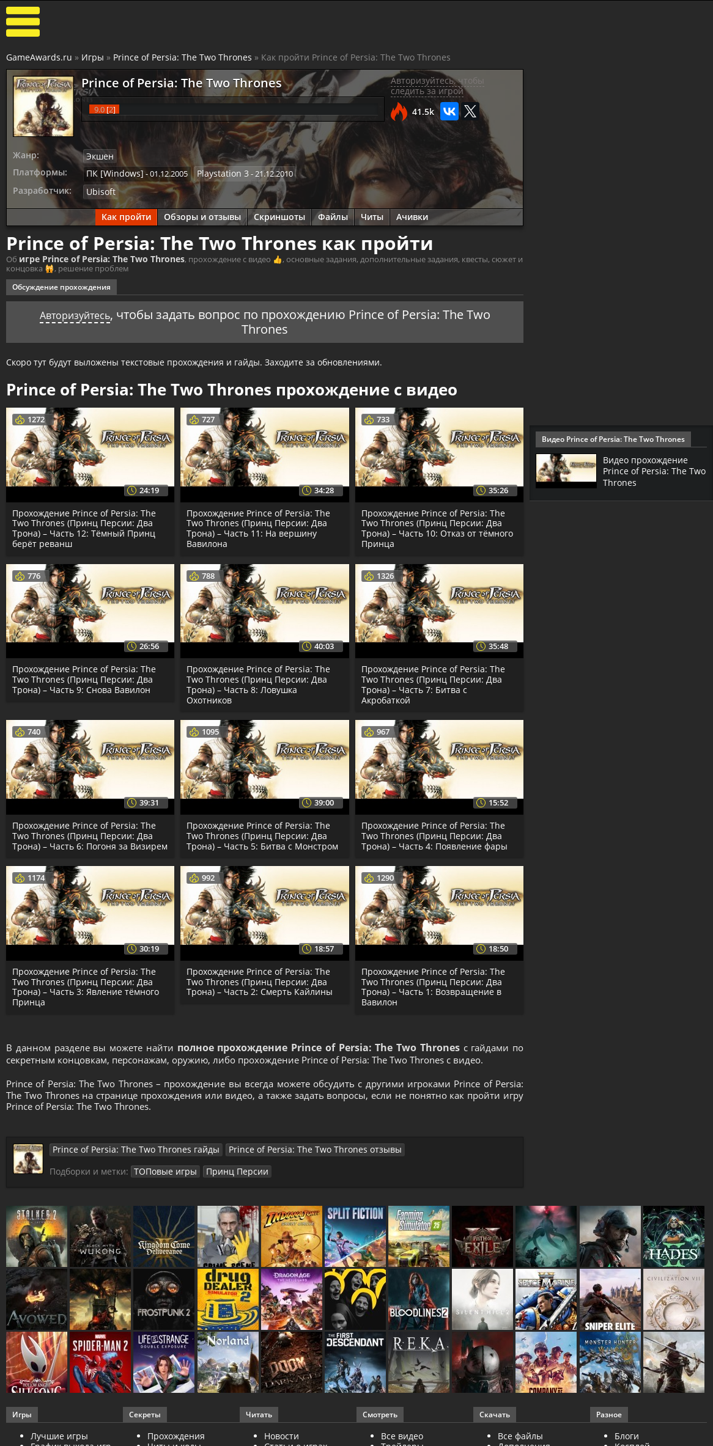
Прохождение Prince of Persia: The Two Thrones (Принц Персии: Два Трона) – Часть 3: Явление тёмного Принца (87, 993)
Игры (92, 57)
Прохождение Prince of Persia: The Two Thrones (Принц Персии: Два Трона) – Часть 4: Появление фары (435, 833)
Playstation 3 (213, 172)
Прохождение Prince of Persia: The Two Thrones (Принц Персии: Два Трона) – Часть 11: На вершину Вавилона (261, 525)
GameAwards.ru (39, 57)
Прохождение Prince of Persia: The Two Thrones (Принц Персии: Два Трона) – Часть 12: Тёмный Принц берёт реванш (86, 525)
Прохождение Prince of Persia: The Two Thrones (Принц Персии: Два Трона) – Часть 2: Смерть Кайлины (261, 988)
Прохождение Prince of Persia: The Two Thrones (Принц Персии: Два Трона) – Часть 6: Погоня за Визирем (86, 838)
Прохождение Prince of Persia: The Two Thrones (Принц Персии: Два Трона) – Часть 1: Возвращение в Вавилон (435, 993)
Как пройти (126, 213)
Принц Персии (227, 1186)
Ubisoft (99, 189)
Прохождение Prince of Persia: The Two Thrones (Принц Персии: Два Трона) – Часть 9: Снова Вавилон (86, 676)
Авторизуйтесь (75, 311)
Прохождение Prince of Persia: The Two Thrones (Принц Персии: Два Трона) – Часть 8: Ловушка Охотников (261, 681)
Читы (372, 213)
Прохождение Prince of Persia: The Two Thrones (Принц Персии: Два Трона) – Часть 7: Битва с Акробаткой (435, 681)
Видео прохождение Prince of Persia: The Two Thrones (650, 470)
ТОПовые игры (162, 1186)
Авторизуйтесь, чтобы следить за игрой (437, 86)
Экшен (99, 155)
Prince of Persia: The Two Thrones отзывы (285, 1164)
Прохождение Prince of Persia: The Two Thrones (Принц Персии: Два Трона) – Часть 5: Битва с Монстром (264, 833)
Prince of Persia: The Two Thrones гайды (126, 1164)
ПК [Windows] (111, 172)
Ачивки (412, 213)
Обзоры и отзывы (202, 213)
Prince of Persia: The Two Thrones (182, 57)
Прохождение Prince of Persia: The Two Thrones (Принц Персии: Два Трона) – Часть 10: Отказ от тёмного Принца (439, 525)
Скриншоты (279, 213)
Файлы (333, 213)
